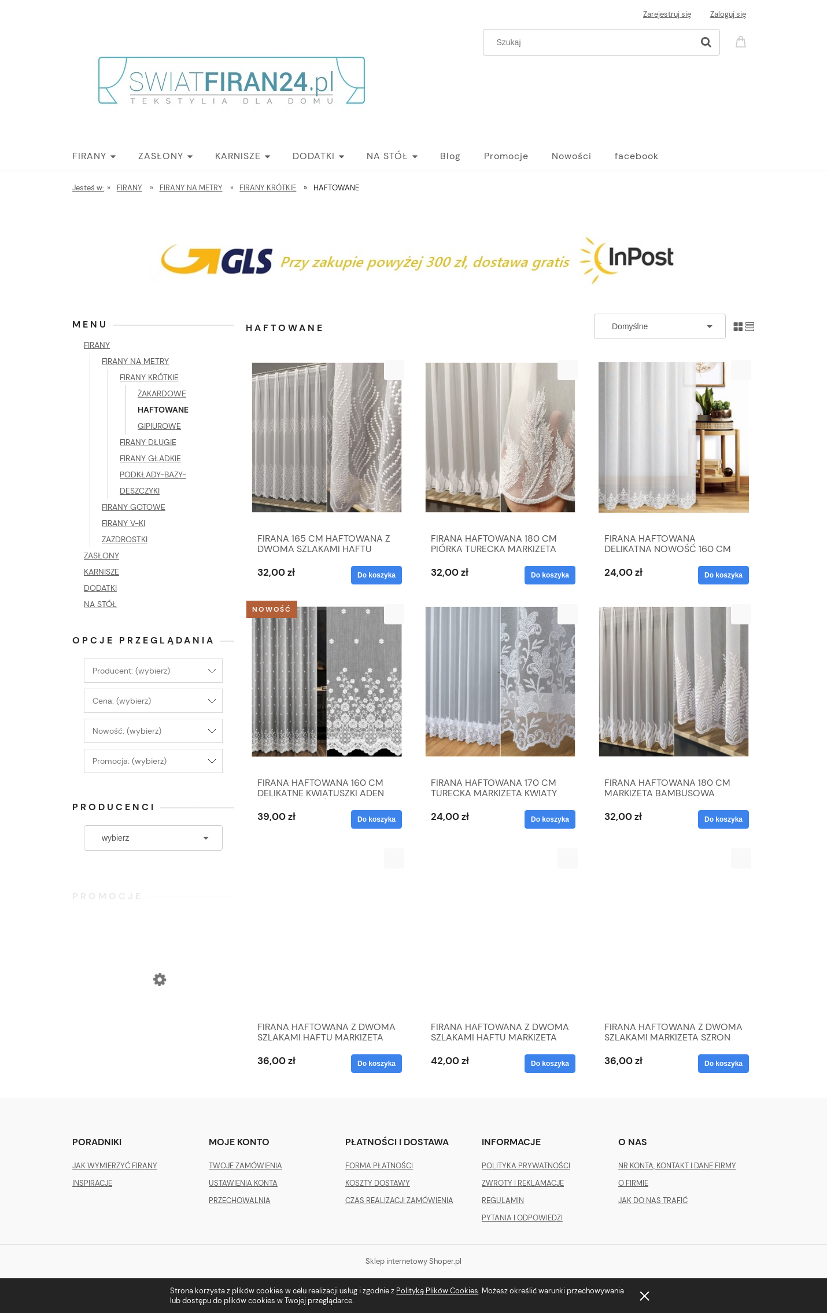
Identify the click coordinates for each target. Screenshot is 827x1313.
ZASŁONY (101, 555)
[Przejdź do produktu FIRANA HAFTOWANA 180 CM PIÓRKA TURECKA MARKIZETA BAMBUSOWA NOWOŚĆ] (500, 443)
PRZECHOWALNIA (240, 1200)
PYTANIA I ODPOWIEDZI (522, 1218)
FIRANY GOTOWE (133, 507)
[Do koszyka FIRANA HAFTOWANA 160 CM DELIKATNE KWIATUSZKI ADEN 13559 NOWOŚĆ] (376, 819)
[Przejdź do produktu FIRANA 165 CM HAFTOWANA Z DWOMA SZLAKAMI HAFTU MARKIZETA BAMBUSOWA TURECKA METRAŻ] (327, 443)
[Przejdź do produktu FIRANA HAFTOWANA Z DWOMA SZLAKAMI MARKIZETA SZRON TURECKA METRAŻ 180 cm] (674, 932)
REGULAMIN (503, 1200)
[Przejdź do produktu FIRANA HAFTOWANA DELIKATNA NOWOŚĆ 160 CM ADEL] (674, 443)
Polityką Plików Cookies (437, 1291)
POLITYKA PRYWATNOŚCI (526, 1166)
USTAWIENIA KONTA (243, 1183)
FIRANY (97, 345)
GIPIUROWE (159, 426)
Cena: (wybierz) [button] (122, 701)
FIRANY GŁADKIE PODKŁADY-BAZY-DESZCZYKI (153, 474)
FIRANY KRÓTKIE (149, 377)
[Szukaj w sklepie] (590, 42)
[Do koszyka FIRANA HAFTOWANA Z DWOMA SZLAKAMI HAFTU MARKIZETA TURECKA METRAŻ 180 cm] (550, 1063)
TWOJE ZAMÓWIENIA (245, 1166)
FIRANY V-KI (123, 523)
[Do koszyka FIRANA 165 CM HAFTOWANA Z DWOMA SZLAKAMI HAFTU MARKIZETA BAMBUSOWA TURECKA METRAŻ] (376, 575)
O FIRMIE (633, 1183)
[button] (394, 370)
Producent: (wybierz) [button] (131, 670)
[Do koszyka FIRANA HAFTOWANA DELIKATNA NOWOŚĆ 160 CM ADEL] (723, 575)
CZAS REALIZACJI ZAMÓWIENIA (399, 1200)
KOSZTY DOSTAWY (377, 1183)
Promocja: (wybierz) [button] (130, 761)
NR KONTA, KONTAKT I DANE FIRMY (677, 1166)
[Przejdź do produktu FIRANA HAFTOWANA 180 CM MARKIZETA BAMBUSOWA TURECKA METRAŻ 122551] (674, 687)
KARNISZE (101, 572)
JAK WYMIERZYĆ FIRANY (114, 1166)
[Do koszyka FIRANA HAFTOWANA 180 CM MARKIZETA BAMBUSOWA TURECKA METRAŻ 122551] (723, 819)
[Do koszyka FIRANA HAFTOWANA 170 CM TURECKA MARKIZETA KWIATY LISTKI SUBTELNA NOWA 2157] (550, 819)
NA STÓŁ (100, 604)
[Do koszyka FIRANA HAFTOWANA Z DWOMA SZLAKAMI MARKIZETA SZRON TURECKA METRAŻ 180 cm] (723, 1063)
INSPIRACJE (92, 1183)
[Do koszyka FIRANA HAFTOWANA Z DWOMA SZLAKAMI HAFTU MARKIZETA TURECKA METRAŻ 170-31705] (376, 1063)
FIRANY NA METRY (135, 361)
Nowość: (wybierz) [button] (127, 731)
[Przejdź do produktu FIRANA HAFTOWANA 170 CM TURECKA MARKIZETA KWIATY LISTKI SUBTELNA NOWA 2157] (500, 687)
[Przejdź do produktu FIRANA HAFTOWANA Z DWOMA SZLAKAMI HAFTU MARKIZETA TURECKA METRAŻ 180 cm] (500, 932)
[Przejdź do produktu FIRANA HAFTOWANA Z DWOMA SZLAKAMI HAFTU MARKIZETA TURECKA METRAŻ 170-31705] (327, 932)
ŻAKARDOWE (162, 393)
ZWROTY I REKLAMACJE (523, 1183)
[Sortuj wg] (660, 326)
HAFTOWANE (163, 409)
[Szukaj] (706, 42)
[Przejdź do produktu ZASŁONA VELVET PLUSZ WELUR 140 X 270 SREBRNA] (153, 1027)
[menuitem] (105, 156)
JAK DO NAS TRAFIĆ (653, 1200)
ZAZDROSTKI (124, 539)
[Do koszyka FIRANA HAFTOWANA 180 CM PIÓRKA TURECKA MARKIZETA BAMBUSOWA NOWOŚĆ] (550, 575)
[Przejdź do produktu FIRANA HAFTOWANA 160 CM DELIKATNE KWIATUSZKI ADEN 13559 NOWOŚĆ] (327, 687)
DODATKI (100, 588)
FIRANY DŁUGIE (148, 442)
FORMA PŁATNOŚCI (379, 1166)
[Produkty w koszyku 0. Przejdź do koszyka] (742, 41)
